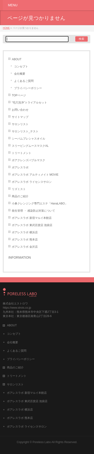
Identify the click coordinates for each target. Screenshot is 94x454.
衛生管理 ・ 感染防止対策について (33, 210)
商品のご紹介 (20, 196)
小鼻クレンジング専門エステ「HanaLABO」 (40, 203)
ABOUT (16, 59)
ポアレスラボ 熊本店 (25, 239)
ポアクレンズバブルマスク (28, 160)
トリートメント (21, 153)
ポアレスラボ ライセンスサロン (31, 182)
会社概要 (19, 73)
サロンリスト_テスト (25, 131)
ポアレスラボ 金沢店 (25, 246)
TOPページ (19, 95)
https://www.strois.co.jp (17, 307)
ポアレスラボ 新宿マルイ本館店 (31, 218)
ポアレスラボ (20, 167)
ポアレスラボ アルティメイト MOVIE (35, 174)
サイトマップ (20, 117)
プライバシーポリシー (28, 88)
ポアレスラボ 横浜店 (25, 232)
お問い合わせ (20, 109)
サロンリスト (20, 124)
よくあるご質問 (24, 81)
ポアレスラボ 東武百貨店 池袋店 (32, 225)
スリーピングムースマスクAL (30, 145)
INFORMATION (19, 257)
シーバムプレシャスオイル (28, 138)
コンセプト (21, 66)
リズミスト (19, 189)
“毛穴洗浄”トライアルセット (29, 102)
